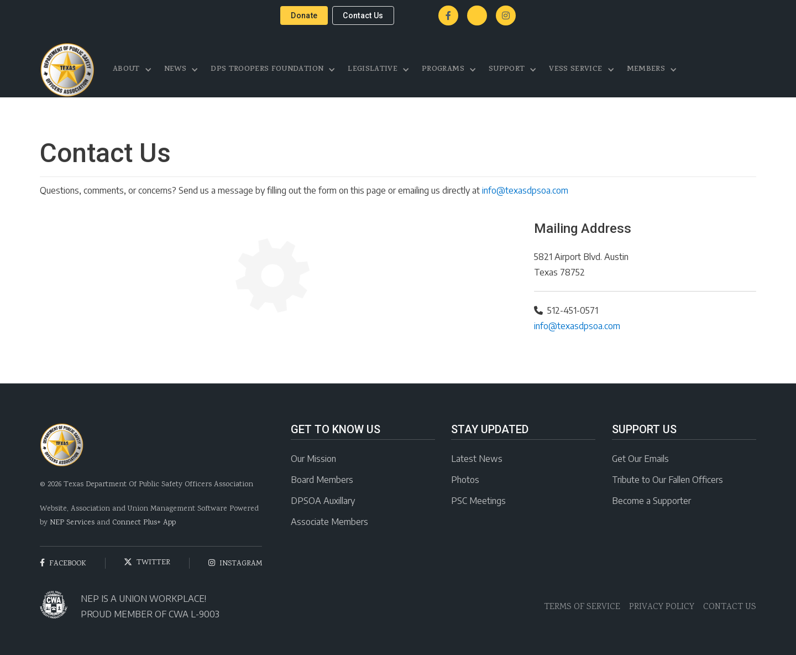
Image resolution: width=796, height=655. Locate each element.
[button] (133, 70)
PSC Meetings (478, 500)
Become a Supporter (651, 500)
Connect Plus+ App (144, 522)
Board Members (322, 479)
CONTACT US (729, 607)
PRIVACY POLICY (661, 607)
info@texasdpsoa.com (525, 190)
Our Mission (313, 458)
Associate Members (329, 521)
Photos (465, 479)
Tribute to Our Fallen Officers (667, 479)
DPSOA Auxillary (323, 500)
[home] (67, 69)
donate (304, 15)
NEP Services (72, 522)
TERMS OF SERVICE (582, 607)
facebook (63, 563)
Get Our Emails (640, 458)
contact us (363, 15)
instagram (235, 563)
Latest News (476, 458)
